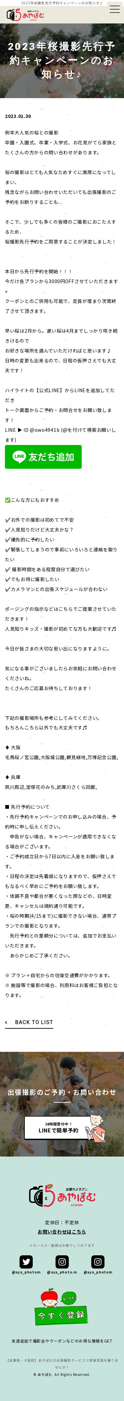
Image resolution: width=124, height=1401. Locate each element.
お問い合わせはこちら (62, 1231)
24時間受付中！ (59, 1127)
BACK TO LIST (34, 1022)
